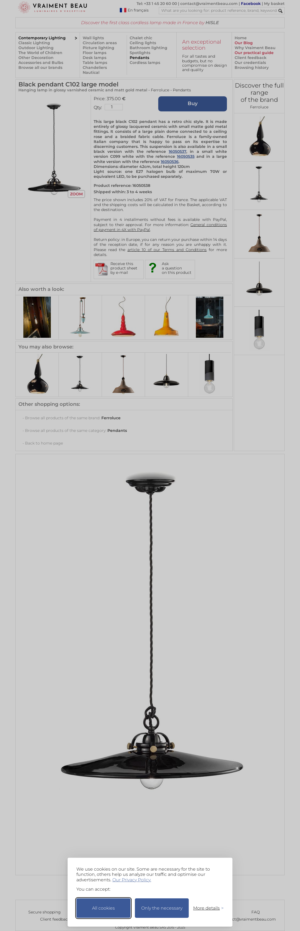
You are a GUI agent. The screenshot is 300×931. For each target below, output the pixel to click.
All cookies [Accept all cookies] (103, 908)
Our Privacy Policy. (131, 879)
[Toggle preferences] (206, 908)
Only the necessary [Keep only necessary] (161, 908)
